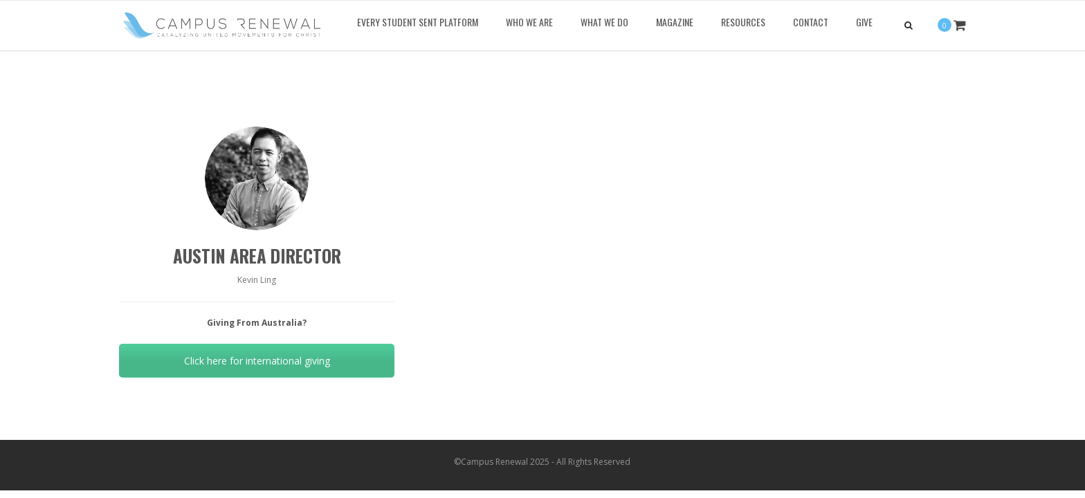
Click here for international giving (257, 360)
